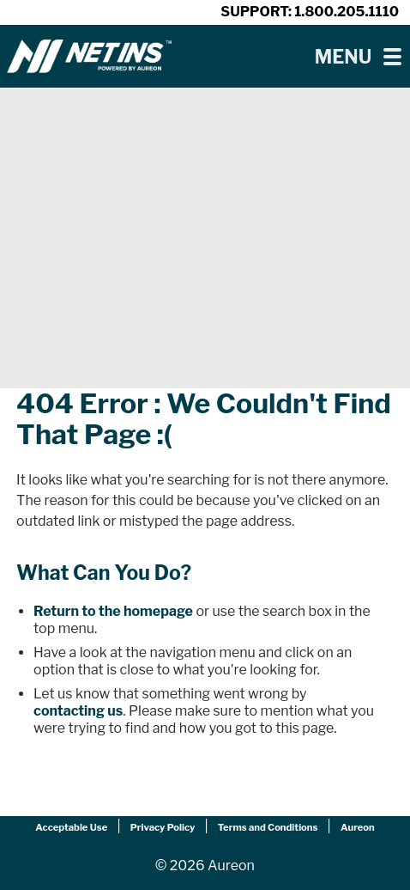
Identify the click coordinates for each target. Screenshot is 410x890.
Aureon (358, 827)
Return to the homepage (113, 611)
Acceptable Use (71, 827)
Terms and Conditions (268, 827)
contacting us (78, 711)
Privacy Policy (162, 827)
